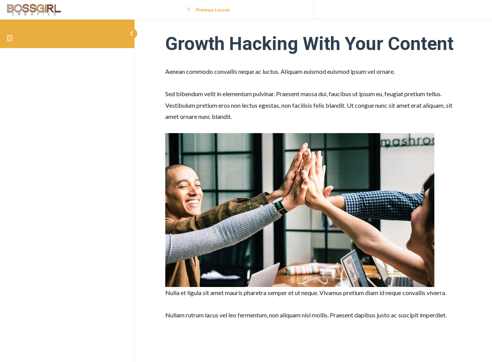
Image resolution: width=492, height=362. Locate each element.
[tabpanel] (313, 193)
